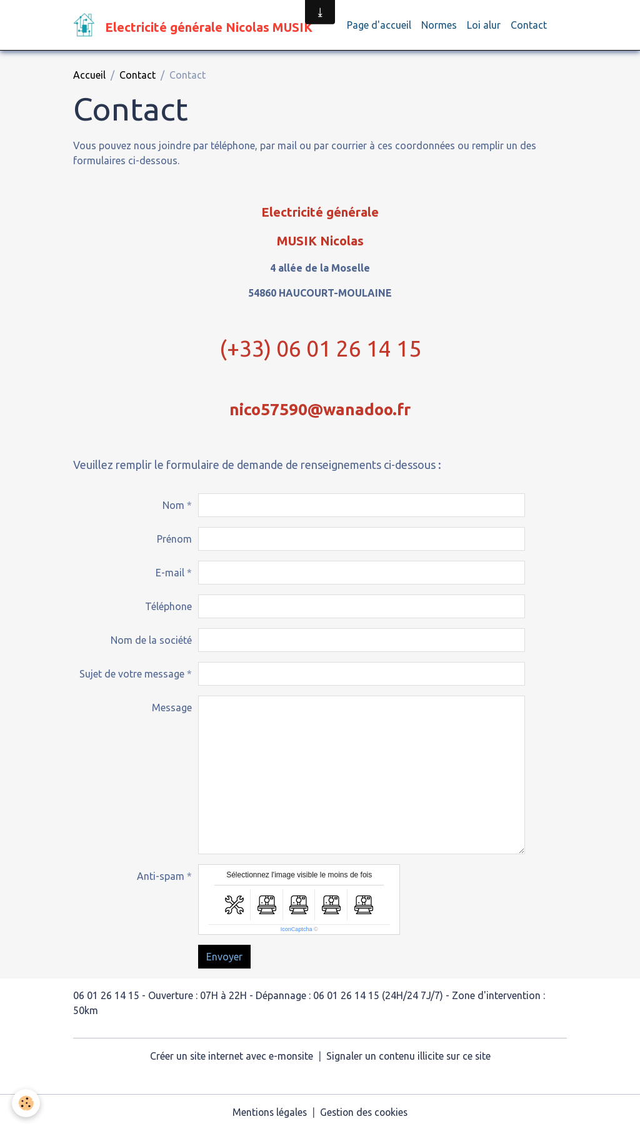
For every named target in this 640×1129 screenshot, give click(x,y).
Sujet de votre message (131, 673)
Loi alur (484, 25)
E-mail (170, 572)
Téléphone (168, 606)
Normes (439, 25)
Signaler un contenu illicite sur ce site (409, 1056)
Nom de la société (151, 640)
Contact (529, 25)
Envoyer (224, 956)
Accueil (89, 75)
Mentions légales (268, 1111)
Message (172, 707)
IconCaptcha (296, 929)
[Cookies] (26, 1103)
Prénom (174, 539)
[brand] (195, 25)
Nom (173, 505)
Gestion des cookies (365, 1111)
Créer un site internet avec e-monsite (230, 1056)
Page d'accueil (379, 25)
